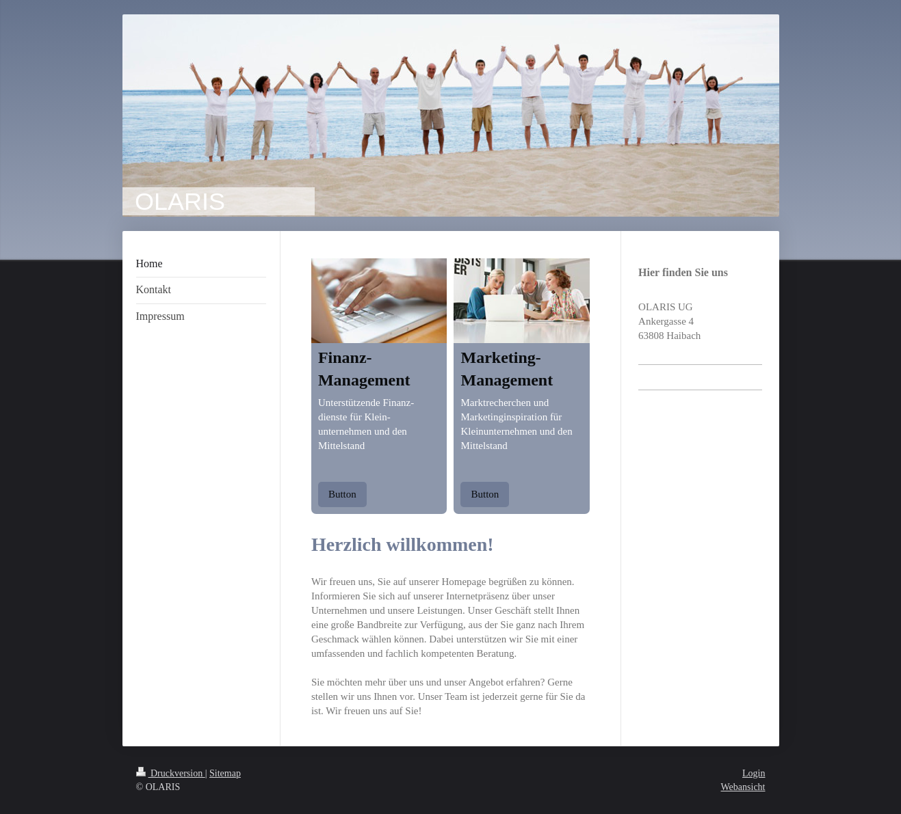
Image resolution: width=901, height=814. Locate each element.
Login (753, 773)
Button (342, 494)
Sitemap (225, 773)
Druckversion (170, 773)
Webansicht (743, 787)
